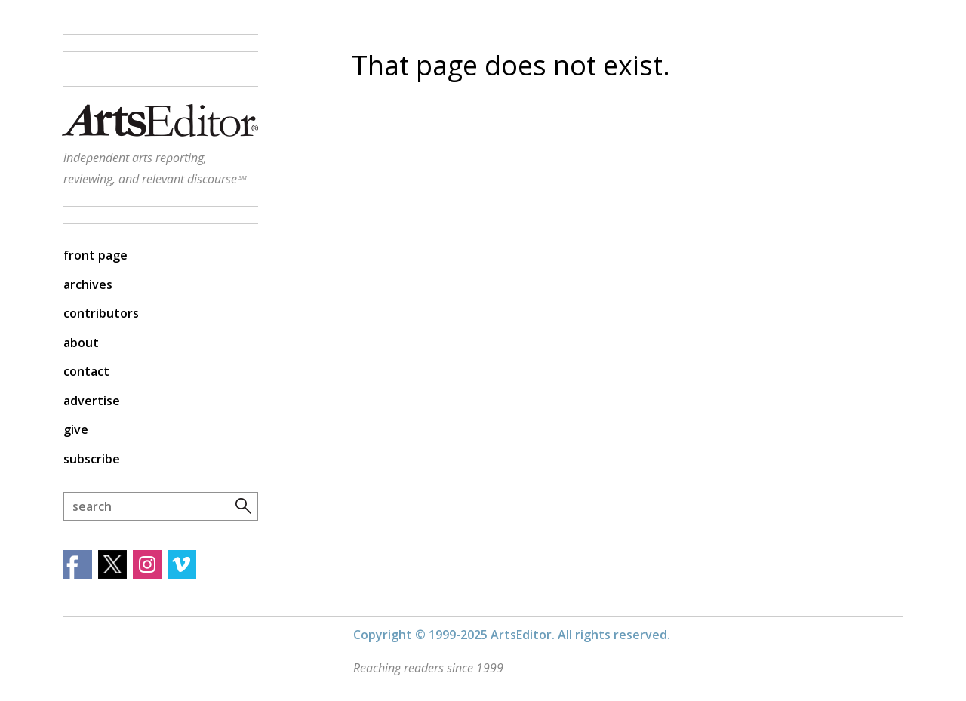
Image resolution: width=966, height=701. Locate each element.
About (81, 342)
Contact (86, 371)
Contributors (101, 313)
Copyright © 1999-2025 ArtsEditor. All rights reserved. (511, 634)
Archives (87, 284)
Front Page (95, 255)
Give (75, 429)
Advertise (91, 400)
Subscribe (91, 458)
